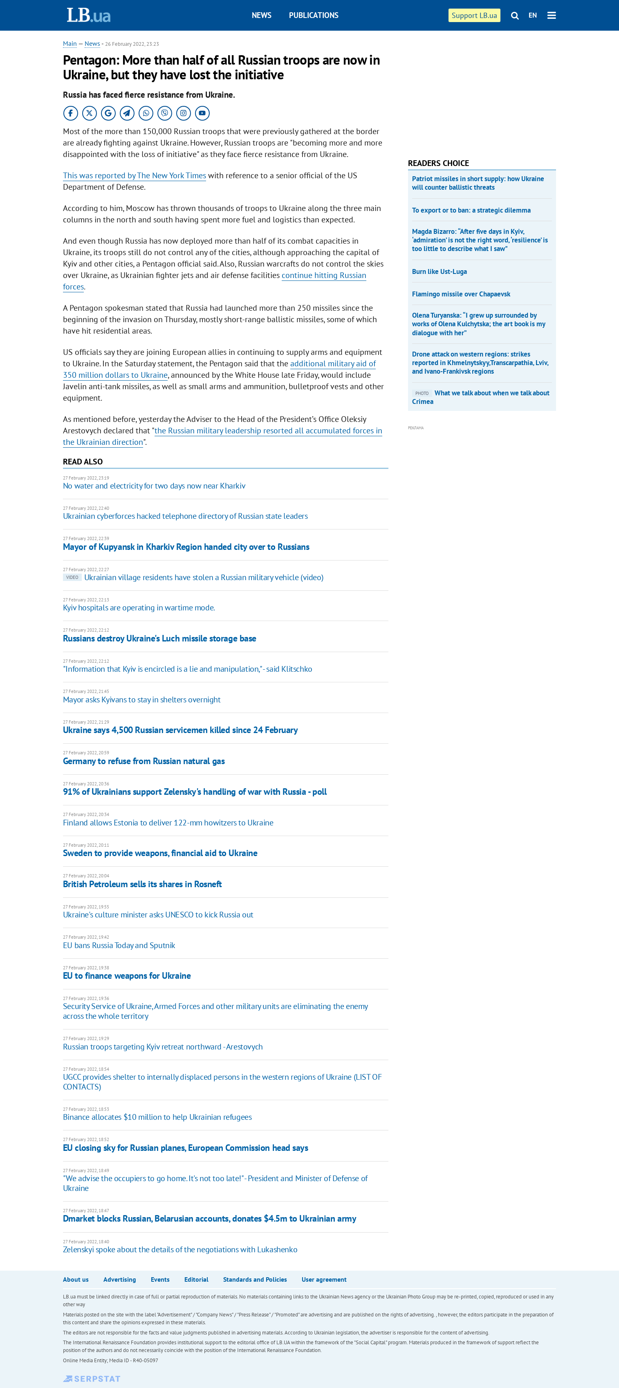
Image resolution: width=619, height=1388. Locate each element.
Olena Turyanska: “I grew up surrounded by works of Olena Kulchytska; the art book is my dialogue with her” (478, 324)
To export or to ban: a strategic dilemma (471, 210)
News (261, 15)
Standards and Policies (255, 1279)
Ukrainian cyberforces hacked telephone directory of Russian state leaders (185, 516)
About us (76, 1279)
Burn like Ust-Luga (439, 271)
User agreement (324, 1279)
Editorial (196, 1279)
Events (160, 1279)
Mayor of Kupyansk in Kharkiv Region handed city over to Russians (186, 546)
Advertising (119, 1279)
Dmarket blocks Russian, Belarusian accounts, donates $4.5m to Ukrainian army (210, 1218)
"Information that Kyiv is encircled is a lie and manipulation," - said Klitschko (187, 669)
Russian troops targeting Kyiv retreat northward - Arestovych (163, 1046)
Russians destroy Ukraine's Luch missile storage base (159, 638)
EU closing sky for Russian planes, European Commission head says (185, 1147)
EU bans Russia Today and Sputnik (119, 945)
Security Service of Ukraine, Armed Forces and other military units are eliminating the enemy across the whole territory (215, 1011)
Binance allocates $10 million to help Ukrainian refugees (157, 1117)
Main (70, 43)
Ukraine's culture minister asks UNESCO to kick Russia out (158, 914)
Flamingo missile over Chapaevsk (461, 293)
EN (533, 15)
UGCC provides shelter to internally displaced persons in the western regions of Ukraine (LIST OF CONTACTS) (222, 1082)
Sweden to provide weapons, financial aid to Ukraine (160, 853)
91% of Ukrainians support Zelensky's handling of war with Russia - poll (195, 791)
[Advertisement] (469, 90)
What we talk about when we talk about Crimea (480, 397)
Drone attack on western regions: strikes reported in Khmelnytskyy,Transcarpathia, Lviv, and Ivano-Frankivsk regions (480, 363)
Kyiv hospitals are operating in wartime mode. (139, 607)
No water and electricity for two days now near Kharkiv (154, 485)
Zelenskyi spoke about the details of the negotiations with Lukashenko (180, 1249)
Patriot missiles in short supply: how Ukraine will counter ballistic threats (478, 183)
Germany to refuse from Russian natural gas (144, 761)
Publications (314, 15)
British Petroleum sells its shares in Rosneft (142, 884)
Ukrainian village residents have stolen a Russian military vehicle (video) (193, 577)
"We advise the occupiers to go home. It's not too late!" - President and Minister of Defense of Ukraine (215, 1183)
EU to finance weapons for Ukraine (127, 975)
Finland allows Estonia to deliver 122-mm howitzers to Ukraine (168, 822)
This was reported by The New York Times (134, 175)
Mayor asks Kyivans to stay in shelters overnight (142, 699)
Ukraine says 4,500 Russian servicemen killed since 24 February (180, 729)
